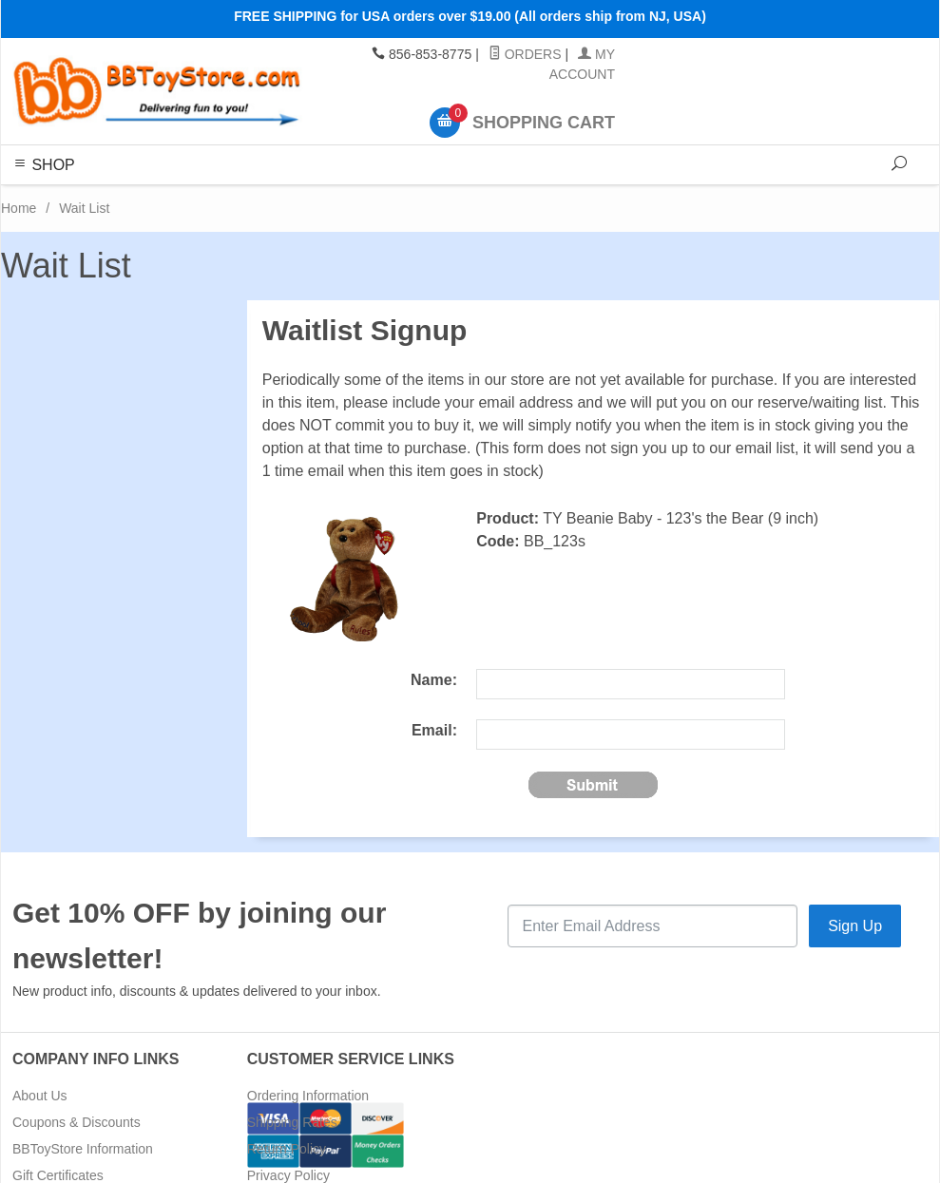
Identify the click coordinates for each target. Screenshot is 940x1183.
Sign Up (855, 926)
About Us (39, 1095)
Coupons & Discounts (76, 1122)
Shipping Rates (292, 1122)
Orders (525, 54)
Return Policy (286, 1148)
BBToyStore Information (82, 1148)
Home (18, 208)
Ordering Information (308, 1095)
